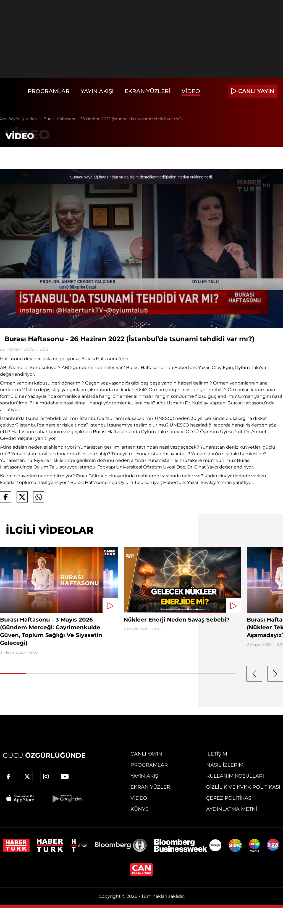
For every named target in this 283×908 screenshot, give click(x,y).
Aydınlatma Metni (231, 809)
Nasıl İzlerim (224, 765)
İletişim (216, 754)
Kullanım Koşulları (235, 776)
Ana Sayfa (12, 118)
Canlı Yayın (146, 754)
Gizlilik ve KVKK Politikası (243, 787)
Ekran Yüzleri (148, 91)
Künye (139, 809)
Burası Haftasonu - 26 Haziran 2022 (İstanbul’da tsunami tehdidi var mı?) (113, 118)
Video (191, 91)
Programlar (49, 91)
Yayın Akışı (97, 91)
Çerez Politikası (229, 798)
